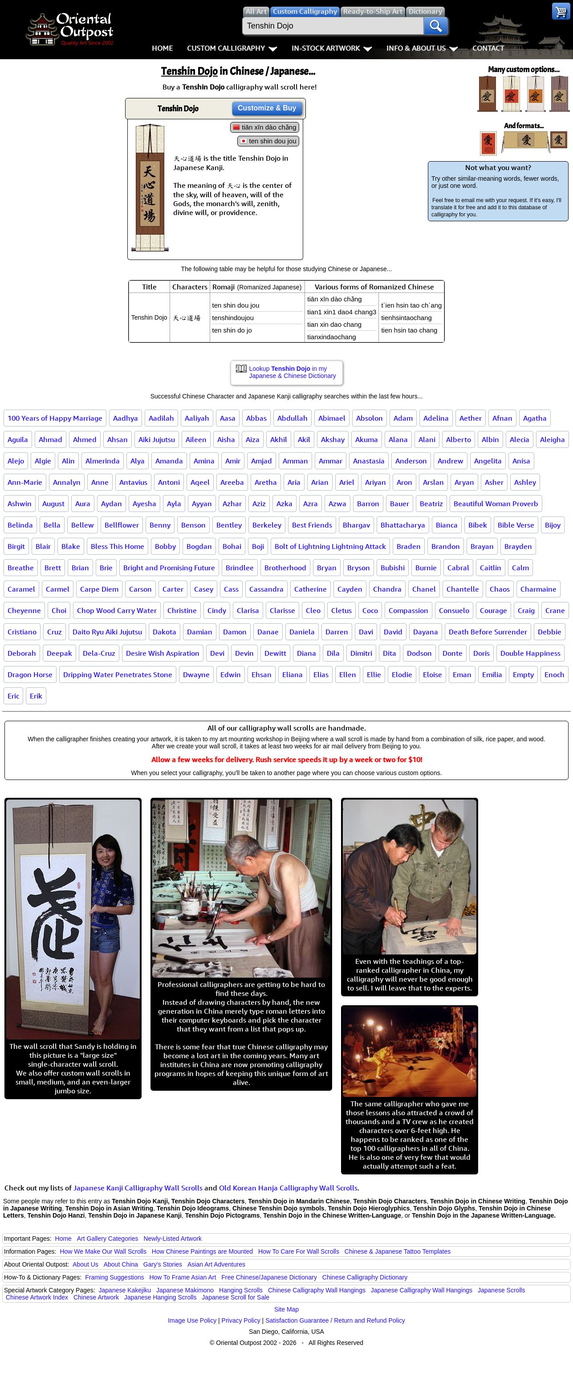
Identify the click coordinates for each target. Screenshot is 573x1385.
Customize (267, 108)
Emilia (492, 674)
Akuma (366, 439)
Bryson (358, 567)
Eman (462, 674)
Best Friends (312, 524)
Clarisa (248, 610)
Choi (59, 610)
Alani (427, 439)
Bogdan (199, 546)
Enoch (555, 674)
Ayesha (144, 503)
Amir (232, 460)
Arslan (433, 482)
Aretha (266, 482)
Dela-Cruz (99, 653)
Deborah (22, 653)
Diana (306, 653)
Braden (409, 546)
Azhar (232, 503)
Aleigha (552, 439)
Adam (403, 418)
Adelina (436, 418)
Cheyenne (24, 610)
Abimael (331, 418)
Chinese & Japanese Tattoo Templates (398, 1251)
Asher (494, 482)
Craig (526, 610)
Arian (320, 482)
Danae (268, 631)
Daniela (302, 631)
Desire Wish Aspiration (162, 653)
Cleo (313, 610)
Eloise (432, 674)
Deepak (59, 653)
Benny (160, 524)
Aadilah (161, 418)
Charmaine (538, 589)
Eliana (292, 674)
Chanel (424, 589)
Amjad (261, 460)
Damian (199, 631)
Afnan (502, 418)
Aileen (196, 439)
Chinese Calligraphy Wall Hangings (317, 1290)
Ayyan (202, 503)
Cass (231, 589)
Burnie (426, 567)
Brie (106, 567)
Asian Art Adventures (216, 1264)
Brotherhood (285, 567)
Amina (204, 460)
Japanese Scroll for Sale (235, 1297)
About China (121, 1264)
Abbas (256, 418)
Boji (258, 546)
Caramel (21, 589)
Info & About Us (422, 48)
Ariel (346, 482)
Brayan (482, 546)
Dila (333, 653)
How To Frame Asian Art (182, 1277)
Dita (389, 653)
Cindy (216, 610)
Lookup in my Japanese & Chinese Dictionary (292, 372)
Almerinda (102, 460)
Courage (493, 610)
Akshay (333, 439)
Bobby (165, 546)
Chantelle (463, 589)
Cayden (349, 589)
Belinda (20, 524)
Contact (488, 48)
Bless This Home (117, 546)
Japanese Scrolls (501, 1290)
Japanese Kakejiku (125, 1290)
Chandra (387, 589)
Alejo (16, 460)
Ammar (330, 460)
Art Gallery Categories (107, 1238)
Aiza (253, 439)
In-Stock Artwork (332, 48)
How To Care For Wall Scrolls (298, 1251)
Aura (82, 503)
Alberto (458, 439)
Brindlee (240, 567)
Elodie (402, 674)
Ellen (347, 674)
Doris (481, 653)
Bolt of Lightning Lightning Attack (330, 546)
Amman (295, 460)
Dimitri (361, 653)
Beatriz (431, 503)
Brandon (445, 546)
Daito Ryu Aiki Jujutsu (107, 631)
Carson (140, 589)
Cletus (341, 610)
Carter (173, 589)
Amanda (169, 460)
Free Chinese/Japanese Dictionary (269, 1277)
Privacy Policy (241, 1320)
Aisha (226, 439)
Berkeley (266, 524)
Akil (304, 439)
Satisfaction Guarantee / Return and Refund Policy (335, 1320)
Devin (244, 653)
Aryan (464, 482)
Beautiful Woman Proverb (496, 503)
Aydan (111, 503)
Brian (80, 567)
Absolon (369, 418)
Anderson (411, 460)
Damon (235, 631)
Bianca (447, 524)
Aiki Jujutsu (156, 439)
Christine (182, 610)
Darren (336, 631)
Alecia (519, 439)
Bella (52, 524)
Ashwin (20, 503)
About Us (85, 1264)
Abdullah (292, 418)
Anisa (521, 460)
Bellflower (122, 524)
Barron (368, 503)
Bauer (399, 503)
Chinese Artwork (96, 1297)
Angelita (488, 460)
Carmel (57, 589)
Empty (523, 674)
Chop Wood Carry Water (117, 610)
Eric (13, 695)
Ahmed (85, 439)
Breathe (21, 567)
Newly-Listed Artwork (172, 1238)
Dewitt (275, 653)
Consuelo (454, 610)
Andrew (450, 460)
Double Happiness (530, 653)
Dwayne (196, 674)
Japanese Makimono (185, 1290)
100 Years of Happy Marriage (55, 418)
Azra (310, 503)
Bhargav (356, 524)
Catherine (310, 589)
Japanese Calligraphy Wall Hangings (421, 1290)
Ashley (525, 482)
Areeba (232, 482)
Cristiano (22, 631)
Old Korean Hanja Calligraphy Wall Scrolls (288, 1187)
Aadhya (125, 418)
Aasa (228, 418)
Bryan (327, 567)
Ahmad (50, 439)
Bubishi (393, 567)
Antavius (133, 482)
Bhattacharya (403, 524)
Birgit (16, 546)
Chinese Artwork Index (37, 1297)
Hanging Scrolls (241, 1290)
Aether (470, 418)
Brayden (518, 546)
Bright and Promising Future (169, 567)
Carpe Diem (99, 589)
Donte (453, 653)
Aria (294, 482)
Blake (70, 546)
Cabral (458, 567)
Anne (100, 482)
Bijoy (553, 524)
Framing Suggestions (114, 1277)
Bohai (232, 546)
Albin (490, 439)
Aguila (18, 439)
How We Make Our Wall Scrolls (103, 1251)
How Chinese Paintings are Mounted (202, 1251)
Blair (43, 546)
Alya (137, 460)
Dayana (425, 631)
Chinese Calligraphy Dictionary (364, 1277)
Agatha (535, 418)
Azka (284, 503)
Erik (36, 695)
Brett (53, 567)
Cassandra (266, 589)
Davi (366, 631)
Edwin (230, 674)
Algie (43, 460)
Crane (555, 610)
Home (162, 48)
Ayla (174, 503)
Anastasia (369, 460)
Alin (68, 460)
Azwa (337, 503)
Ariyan (375, 482)
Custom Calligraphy (232, 48)
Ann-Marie (25, 482)
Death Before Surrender (488, 631)
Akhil (278, 439)
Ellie (374, 674)
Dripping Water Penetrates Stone (117, 674)
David (393, 631)
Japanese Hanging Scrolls (160, 1297)
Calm (520, 567)
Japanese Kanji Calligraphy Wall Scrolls (138, 1187)
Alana (398, 439)
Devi (217, 653)
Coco (370, 610)
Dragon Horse (30, 674)
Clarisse (282, 610)
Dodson (419, 653)
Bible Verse (516, 524)
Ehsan (262, 674)
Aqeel (200, 482)
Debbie (549, 631)
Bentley (229, 524)
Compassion (408, 610)
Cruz (54, 631)
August (53, 503)
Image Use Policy (192, 1320)
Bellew (82, 524)
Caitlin (490, 567)
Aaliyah (197, 418)
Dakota (164, 631)
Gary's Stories (162, 1264)
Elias (321, 674)
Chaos (500, 589)
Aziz (259, 503)
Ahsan (117, 439)
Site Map (286, 1309)
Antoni (169, 482)
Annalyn (67, 482)
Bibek (477, 524)
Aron (404, 482)
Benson (193, 524)
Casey (203, 589)
